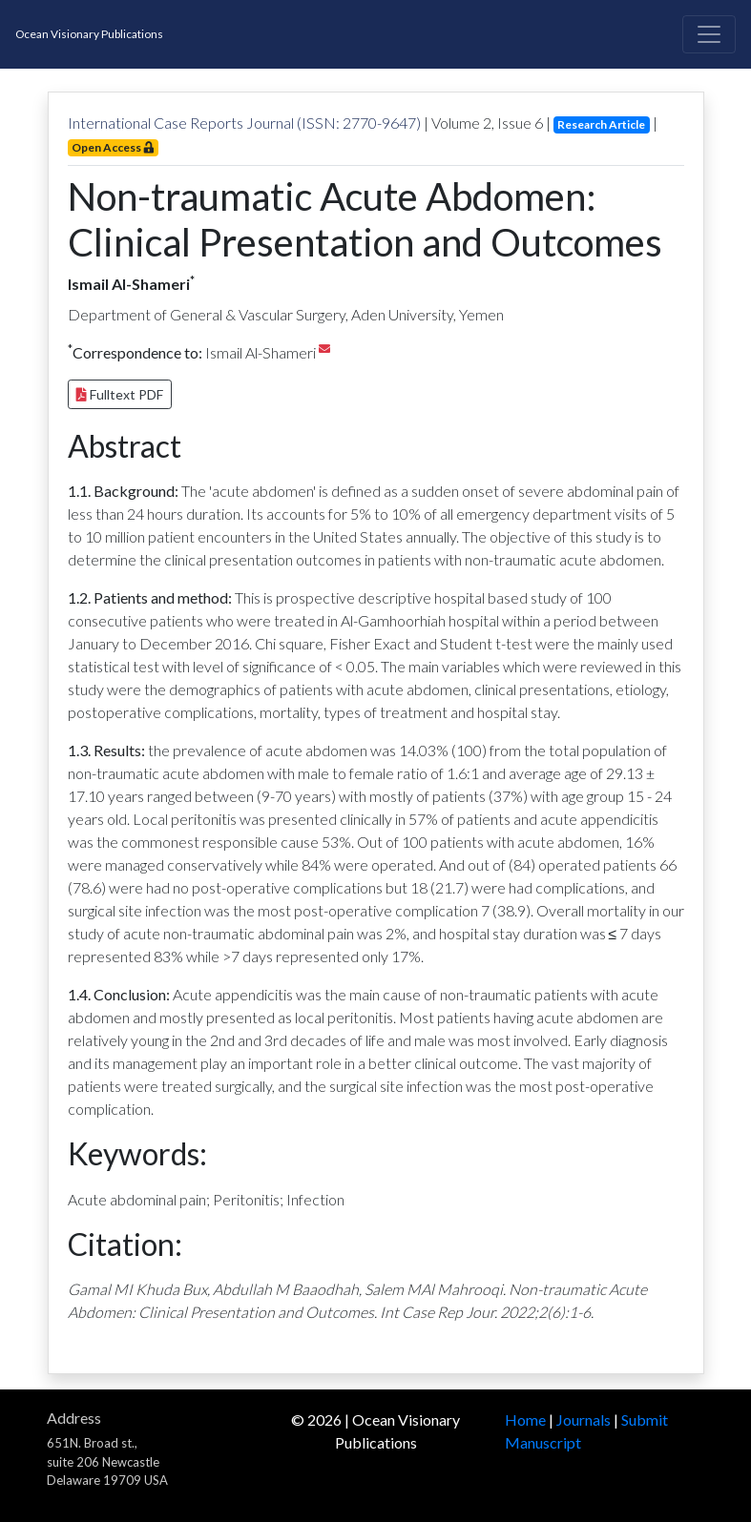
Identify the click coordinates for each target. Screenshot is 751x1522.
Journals (583, 1419)
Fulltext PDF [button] (119, 394)
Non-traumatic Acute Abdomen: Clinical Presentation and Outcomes (365, 219)
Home (525, 1419)
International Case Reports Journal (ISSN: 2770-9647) (244, 122)
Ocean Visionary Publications (89, 34)
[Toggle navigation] (709, 34)
